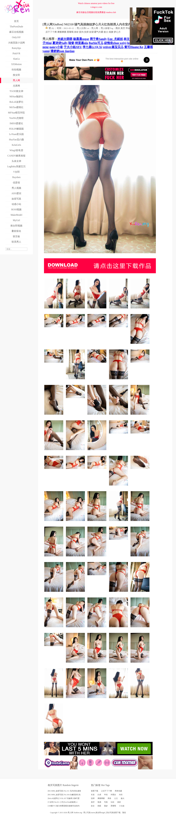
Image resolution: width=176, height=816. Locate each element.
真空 (123, 28)
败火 (106, 32)
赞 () (49, 28)
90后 (112, 802)
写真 (106, 802)
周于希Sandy (98, 39)
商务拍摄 (118, 791)
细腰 (111, 32)
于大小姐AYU (73, 47)
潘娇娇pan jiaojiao (62, 51)
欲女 (93, 806)
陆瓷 (71, 43)
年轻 (106, 795)
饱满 (99, 802)
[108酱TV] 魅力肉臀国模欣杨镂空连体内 (63, 806)
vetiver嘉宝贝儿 (113, 47)
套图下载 (94, 791)
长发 (93, 795)
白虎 (99, 795)
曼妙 (106, 806)
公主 (116, 798)
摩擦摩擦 (61, 32)
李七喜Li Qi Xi (92, 47)
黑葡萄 (70, 32)
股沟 (81, 32)
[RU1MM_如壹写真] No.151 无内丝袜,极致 (64, 791)
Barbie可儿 (96, 43)
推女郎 (98, 813)
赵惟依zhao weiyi (115, 43)
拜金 (128, 28)
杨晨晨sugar (81, 39)
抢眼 (99, 806)
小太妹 (121, 806)
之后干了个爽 (106, 791)
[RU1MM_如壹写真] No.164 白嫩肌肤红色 (64, 795)
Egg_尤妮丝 (115, 39)
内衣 (121, 795)
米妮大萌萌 (64, 39)
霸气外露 (98, 32)
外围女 (113, 795)
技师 (86, 32)
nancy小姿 (56, 47)
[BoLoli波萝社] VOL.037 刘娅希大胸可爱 (63, 798)
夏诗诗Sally (60, 43)
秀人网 (94, 28)
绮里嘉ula (81, 43)
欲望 (91, 32)
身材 (76, 32)
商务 (109, 798)
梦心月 (117, 32)
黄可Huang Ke (133, 47)
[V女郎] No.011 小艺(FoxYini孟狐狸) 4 (62, 802)
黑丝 (117, 28)
